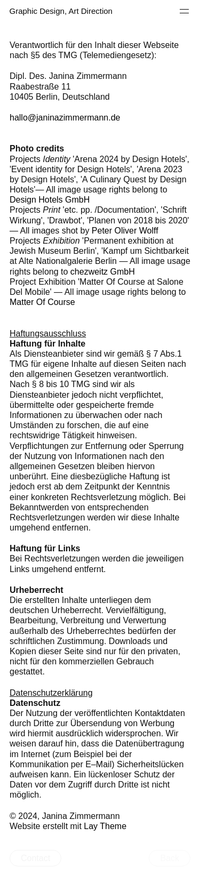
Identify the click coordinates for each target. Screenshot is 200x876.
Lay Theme (105, 826)
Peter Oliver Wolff (125, 230)
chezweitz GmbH (102, 271)
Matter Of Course (42, 302)
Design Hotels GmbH (50, 199)
